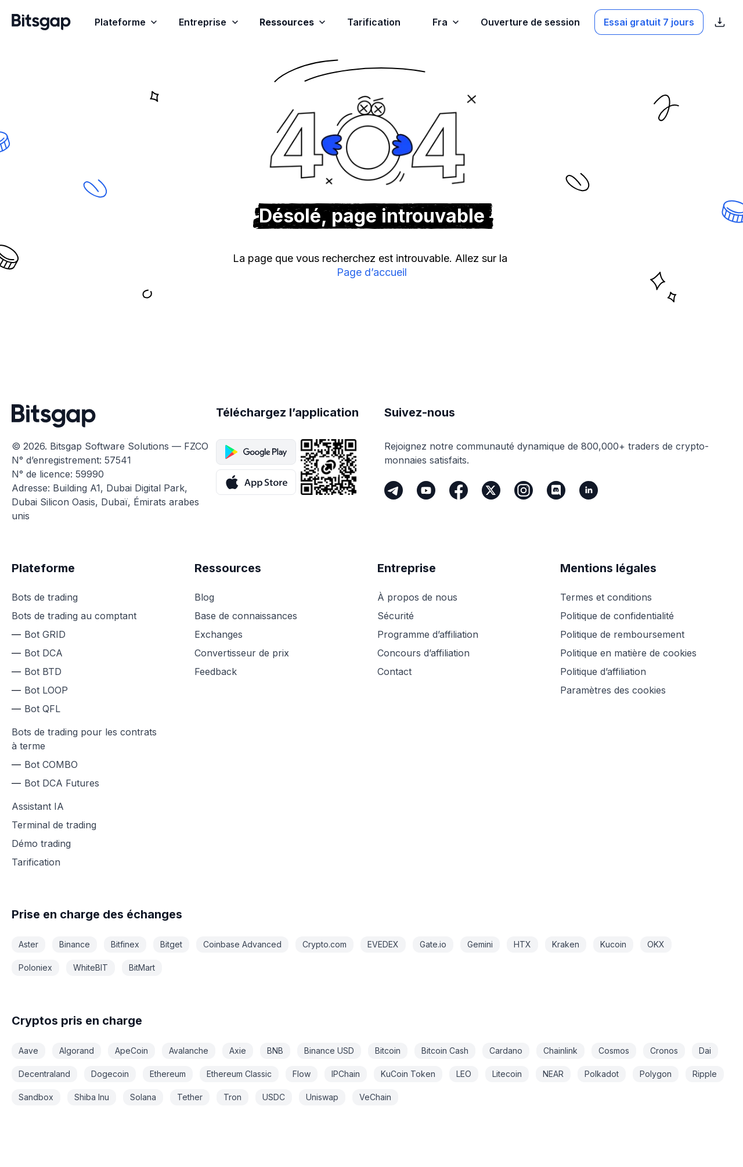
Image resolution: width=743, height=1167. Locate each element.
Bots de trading (45, 597)
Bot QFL (42, 708)
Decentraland (44, 1074)
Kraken (565, 944)
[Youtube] (426, 490)
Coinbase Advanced (242, 944)
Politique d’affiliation (603, 671)
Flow (302, 1074)
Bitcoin (388, 1050)
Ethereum (168, 1074)
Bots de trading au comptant (74, 616)
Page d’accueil (372, 272)
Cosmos (613, 1050)
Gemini (480, 944)
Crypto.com (324, 944)
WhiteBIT (90, 967)
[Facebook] (458, 490)
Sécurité (395, 616)
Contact (394, 671)
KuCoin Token (408, 1074)
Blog (204, 597)
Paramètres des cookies (613, 690)
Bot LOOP (46, 690)
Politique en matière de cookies (628, 653)
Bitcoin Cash (444, 1050)
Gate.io (433, 944)
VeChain (375, 1097)
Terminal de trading (54, 825)
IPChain (345, 1074)
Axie (237, 1050)
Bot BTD (43, 671)
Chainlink (560, 1050)
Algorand (76, 1050)
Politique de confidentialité (617, 616)
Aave (28, 1050)
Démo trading (41, 843)
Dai (705, 1050)
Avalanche (188, 1050)
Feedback (215, 671)
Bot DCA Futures (61, 783)
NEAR (553, 1074)
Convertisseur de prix (241, 653)
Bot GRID (45, 634)
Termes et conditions (606, 597)
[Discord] (556, 490)
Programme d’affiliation (427, 634)
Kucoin (613, 944)
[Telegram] (393, 490)
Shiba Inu (91, 1097)
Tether (190, 1097)
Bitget (171, 944)
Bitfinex (125, 944)
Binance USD (329, 1050)
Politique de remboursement (622, 634)
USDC (273, 1097)
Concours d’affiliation (423, 653)
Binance (74, 944)
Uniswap (322, 1097)
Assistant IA (38, 806)
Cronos (664, 1050)
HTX (522, 944)
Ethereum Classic (239, 1074)
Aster (28, 944)
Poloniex (35, 967)
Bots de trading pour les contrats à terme (84, 739)
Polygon (656, 1074)
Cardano (505, 1050)
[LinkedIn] (588, 490)
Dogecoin (110, 1074)
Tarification (36, 862)
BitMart (142, 967)
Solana (143, 1097)
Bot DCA (43, 653)
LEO (463, 1074)
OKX (656, 944)
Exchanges (218, 634)
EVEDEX (383, 944)
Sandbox (36, 1097)
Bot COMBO (51, 764)
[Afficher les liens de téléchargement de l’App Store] (719, 22)
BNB (275, 1050)
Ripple (704, 1074)
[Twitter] (491, 490)
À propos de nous (417, 597)
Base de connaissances (245, 616)
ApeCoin (131, 1050)
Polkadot (602, 1074)
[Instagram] (523, 490)
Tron (232, 1097)
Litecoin (507, 1074)
